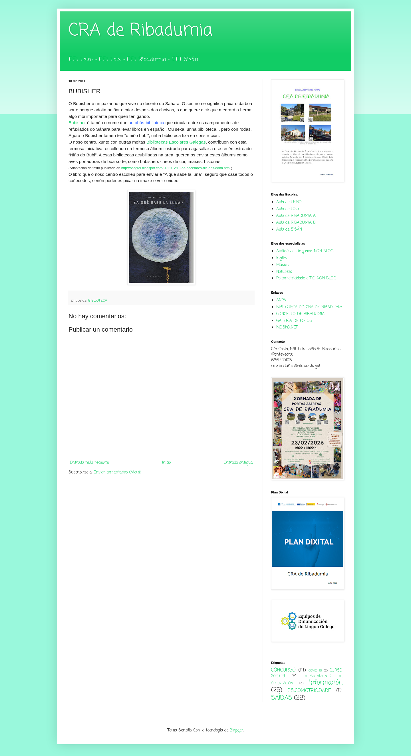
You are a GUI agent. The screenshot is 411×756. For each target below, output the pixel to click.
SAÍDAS (281, 698)
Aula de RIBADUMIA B (296, 223)
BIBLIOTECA (97, 300)
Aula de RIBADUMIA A (296, 216)
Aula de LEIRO (289, 202)
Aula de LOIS (287, 209)
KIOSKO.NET (287, 327)
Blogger (236, 730)
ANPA (281, 300)
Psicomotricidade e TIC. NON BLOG (306, 278)
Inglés (281, 258)
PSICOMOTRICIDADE (309, 690)
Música (282, 265)
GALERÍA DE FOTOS (294, 321)
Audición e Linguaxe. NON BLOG (304, 251)
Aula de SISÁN (289, 230)
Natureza (284, 272)
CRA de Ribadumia (140, 31)
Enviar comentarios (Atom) (117, 472)
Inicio (166, 463)
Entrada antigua (238, 463)
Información (325, 683)
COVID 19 (315, 670)
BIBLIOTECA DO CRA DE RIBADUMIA (309, 307)
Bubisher (77, 122)
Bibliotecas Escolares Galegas (176, 142)
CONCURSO (283, 670)
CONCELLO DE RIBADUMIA (300, 314)
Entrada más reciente (89, 463)
